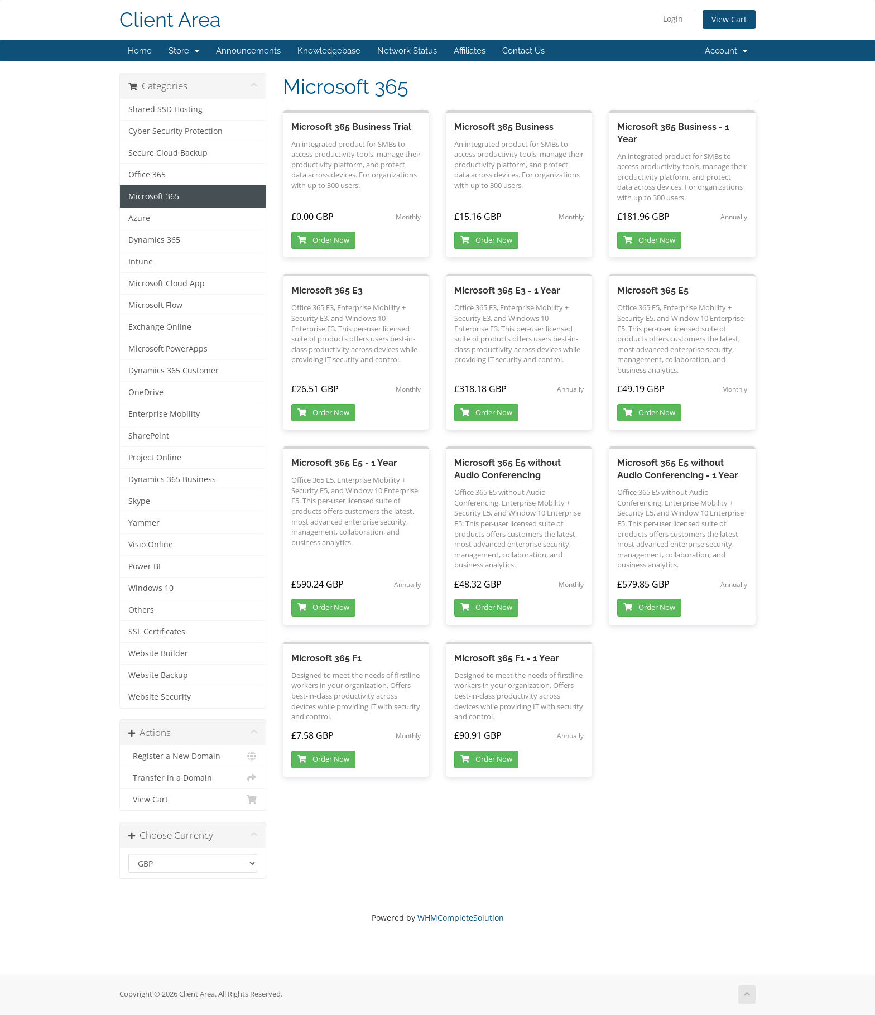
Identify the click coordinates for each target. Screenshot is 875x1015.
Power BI (144, 566)
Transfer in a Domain (192, 778)
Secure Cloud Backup (168, 153)
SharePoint (148, 436)
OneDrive (146, 392)
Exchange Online (159, 327)
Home (140, 51)
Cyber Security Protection (175, 131)
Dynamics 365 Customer (173, 370)
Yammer (144, 523)
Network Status (407, 51)
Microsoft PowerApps (168, 349)
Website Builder (158, 653)
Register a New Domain (192, 756)
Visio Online (150, 545)
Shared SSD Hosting (165, 109)
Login (673, 18)
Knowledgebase (328, 51)
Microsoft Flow (155, 305)
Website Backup (158, 675)
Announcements (248, 51)
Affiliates (469, 51)
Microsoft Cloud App (166, 283)
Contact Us (523, 51)
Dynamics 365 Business (172, 479)
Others (141, 610)
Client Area (170, 20)
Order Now (323, 240)
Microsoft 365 (153, 196)
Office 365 (147, 175)
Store (184, 51)
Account (726, 51)
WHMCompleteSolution (460, 917)
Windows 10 (151, 588)
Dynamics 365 (154, 240)
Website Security (159, 697)
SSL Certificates (156, 632)
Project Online (154, 458)
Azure (139, 218)
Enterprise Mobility (164, 414)
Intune (140, 262)
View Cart (729, 19)
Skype (139, 501)
